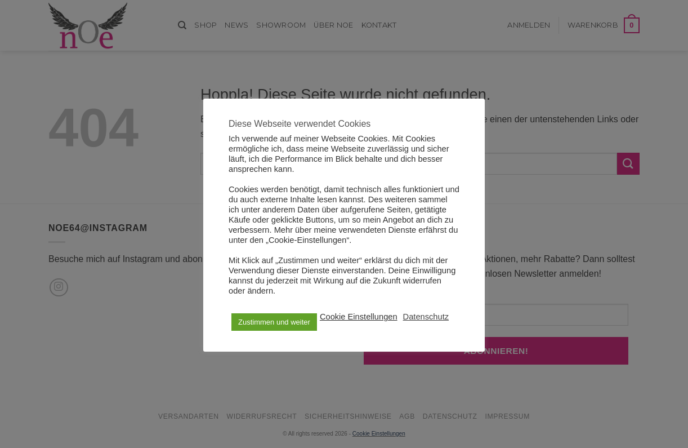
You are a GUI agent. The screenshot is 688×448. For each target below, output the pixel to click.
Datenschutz (426, 316)
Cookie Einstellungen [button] (358, 316)
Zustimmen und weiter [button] (274, 322)
